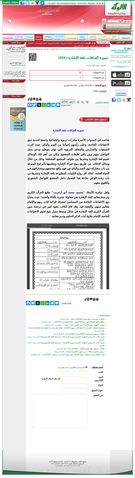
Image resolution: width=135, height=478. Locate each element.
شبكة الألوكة (90, 49)
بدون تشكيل (67, 101)
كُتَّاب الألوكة (120, 43)
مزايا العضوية (9, 72)
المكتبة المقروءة (66, 43)
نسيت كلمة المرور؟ (18, 65)
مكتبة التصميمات (40, 43)
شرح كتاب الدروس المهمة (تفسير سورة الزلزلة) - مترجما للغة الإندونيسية (73, 337)
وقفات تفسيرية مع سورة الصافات (90, 319)
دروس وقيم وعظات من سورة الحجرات (87, 351)
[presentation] (83, 438)
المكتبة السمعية (53, 43)
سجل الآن (16, 76)
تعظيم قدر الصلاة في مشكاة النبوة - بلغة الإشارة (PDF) (80, 322)
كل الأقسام (89, 43)
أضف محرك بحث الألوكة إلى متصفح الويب (67, 465)
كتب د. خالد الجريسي (81, 46)
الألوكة (51, 461)
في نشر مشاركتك (18, 85)
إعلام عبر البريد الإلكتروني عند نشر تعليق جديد (71, 367)
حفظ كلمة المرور (16, 63)
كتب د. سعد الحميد (97, 46)
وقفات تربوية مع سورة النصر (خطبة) (89, 348)
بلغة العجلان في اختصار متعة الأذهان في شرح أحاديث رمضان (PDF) (75, 354)
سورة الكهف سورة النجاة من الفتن (89, 325)
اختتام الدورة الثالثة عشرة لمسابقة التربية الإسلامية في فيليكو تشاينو (121, 56)
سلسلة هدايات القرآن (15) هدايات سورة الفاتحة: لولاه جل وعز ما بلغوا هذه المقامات (68, 328)
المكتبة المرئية (78, 43)
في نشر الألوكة (18, 89)
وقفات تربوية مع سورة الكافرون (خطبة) (87, 334)
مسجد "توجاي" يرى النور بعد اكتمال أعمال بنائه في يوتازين (120, 61)
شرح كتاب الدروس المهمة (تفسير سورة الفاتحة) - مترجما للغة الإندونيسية (73, 342)
